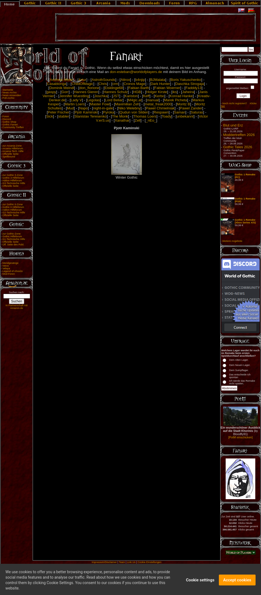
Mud (70, 108)
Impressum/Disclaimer (104, 562)
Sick (49, 116)
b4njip (140, 80)
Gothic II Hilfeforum (13, 207)
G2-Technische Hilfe (13, 212)
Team (122, 562)
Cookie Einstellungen (149, 562)
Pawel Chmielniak (160, 108)
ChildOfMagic (82, 84)
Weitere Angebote (232, 241)
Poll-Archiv (8, 98)
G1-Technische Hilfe (13, 239)
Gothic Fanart (10, 124)
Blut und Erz (233, 125)
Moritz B (183, 104)
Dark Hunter (160, 84)
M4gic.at (134, 100)
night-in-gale (103, 108)
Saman (179, 112)
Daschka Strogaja (189, 84)
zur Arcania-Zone (12, 145)
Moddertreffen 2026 (239, 135)
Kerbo (159, 96)
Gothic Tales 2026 (237, 147)
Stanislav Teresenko (90, 116)
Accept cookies (237, 583)
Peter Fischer (58, 112)
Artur (82, 80)
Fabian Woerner (167, 88)
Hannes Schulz (116, 92)
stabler (63, 116)
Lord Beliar (114, 100)
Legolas (93, 100)
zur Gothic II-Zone (12, 204)
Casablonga (56, 84)
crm (115, 84)
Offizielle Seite (10, 154)
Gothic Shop (9, 122)
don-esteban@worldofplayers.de (136, 72)
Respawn (161, 112)
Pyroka (108, 112)
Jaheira (188, 92)
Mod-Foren (8, 274)
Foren (5, 116)
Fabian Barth (138, 88)
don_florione (89, 88)
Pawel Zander (191, 108)
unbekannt (185, 116)
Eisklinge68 (113, 88)
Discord (6, 119)
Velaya (6, 268)
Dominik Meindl (61, 88)
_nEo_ (151, 120)
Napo (83, 108)
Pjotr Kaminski (86, 112)
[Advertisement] (155, 27)
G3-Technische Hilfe (13, 183)
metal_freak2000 (158, 104)
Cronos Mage (134, 84)
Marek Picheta (175, 100)
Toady (167, 116)
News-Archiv (9, 92)
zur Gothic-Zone (11, 233)
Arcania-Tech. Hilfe (12, 151)
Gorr (65, 92)
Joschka (101, 96)
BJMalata (157, 80)
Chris (103, 84)
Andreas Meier (61, 80)
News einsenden (11, 95)
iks (174, 92)
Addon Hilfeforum (12, 180)
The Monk (120, 116)
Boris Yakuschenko (185, 80)
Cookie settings (200, 583)
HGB (137, 92)
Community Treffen (13, 127)
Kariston (131, 96)
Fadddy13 (193, 88)
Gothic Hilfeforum (12, 236)
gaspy (51, 92)
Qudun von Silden (134, 112)
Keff (146, 96)
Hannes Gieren (86, 92)
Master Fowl (100, 104)
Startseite (7, 89)
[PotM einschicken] (240, 437)
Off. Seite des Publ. (13, 244)
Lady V (76, 100)
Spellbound (8, 156)
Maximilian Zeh (127, 104)
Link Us (131, 562)
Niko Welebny (129, 108)
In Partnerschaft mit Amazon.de (17, 306)
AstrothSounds (103, 80)
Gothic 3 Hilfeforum (13, 177)
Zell (137, 120)
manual (153, 100)
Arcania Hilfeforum (12, 148)
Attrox (125, 80)
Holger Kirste (156, 92)
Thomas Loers (144, 116)
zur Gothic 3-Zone (12, 175)
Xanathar (122, 120)
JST (116, 96)
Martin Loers (75, 104)
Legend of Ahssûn (12, 271)
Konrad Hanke (181, 96)
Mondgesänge (10, 263)
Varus (5, 265)
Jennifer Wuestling (74, 96)
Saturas (197, 112)
